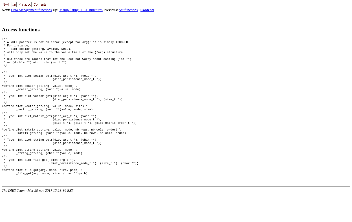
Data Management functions (31, 10)
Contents (147, 10)
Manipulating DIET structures (81, 10)
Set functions (128, 10)
